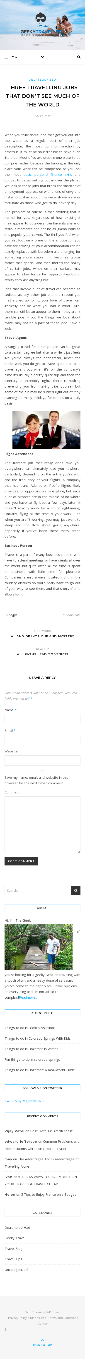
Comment (12, 792)
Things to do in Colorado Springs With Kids (38, 1038)
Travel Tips (13, 1259)
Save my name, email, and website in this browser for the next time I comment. (36, 780)
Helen (10, 1195)
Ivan (8, 1177)
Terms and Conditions (63, 1318)
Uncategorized (42, 80)
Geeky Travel (15, 1238)
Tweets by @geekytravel (24, 1100)
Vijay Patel (14, 1131)
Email (10, 730)
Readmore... (28, 997)
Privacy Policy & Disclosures (27, 1318)
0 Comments (71, 615)
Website (11, 751)
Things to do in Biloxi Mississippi (30, 1027)
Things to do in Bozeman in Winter (31, 1048)
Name (11, 710)
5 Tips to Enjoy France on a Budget (48, 1194)
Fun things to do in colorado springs (32, 1059)
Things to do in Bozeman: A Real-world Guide (40, 1069)
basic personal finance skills (48, 174)
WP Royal (52, 1312)
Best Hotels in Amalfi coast (51, 1131)
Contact (43, 1323)
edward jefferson (21, 1142)
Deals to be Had (17, 1227)
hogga (13, 615)
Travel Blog (13, 1248)
